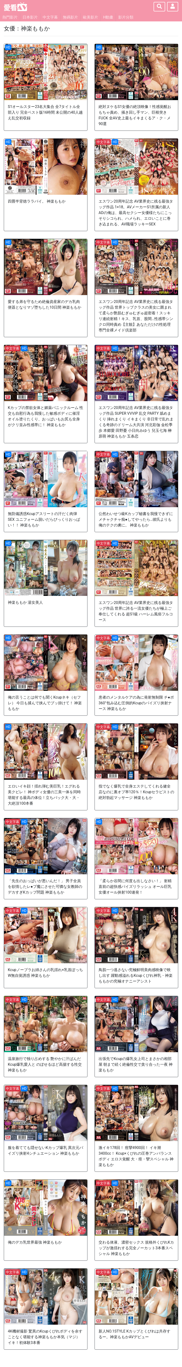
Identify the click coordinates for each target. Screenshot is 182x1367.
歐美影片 (90, 17)
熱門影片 (10, 17)
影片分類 (125, 17)
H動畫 (108, 17)
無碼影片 (70, 17)
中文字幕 (50, 17)
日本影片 (30, 17)
